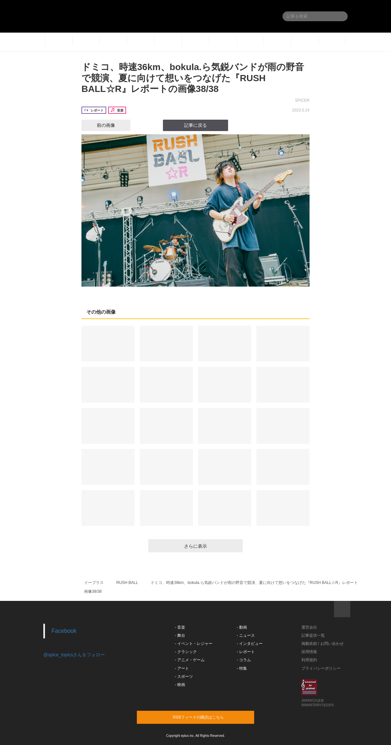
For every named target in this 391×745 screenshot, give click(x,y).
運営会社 (309, 627)
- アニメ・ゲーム (190, 660)
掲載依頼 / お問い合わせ (322, 643)
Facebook (64, 631)
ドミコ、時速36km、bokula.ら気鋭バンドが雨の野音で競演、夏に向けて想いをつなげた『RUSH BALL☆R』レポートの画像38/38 (192, 78)
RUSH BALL (127, 582)
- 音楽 (180, 627)
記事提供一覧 (313, 635)
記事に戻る (195, 125)
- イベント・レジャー (193, 643)
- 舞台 (180, 635)
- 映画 (180, 684)
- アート (182, 668)
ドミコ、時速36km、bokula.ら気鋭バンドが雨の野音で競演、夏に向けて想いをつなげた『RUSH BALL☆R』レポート (254, 582)
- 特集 (242, 668)
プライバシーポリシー (320, 668)
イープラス (94, 582)
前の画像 (100, 125)
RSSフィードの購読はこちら (208, 717)
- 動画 (242, 627)
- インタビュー (250, 643)
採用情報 (309, 651)
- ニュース (246, 635)
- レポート (246, 651)
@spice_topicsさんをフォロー (74, 654)
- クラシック (186, 651)
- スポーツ (184, 676)
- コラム (244, 660)
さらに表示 (195, 546)
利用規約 (309, 660)
